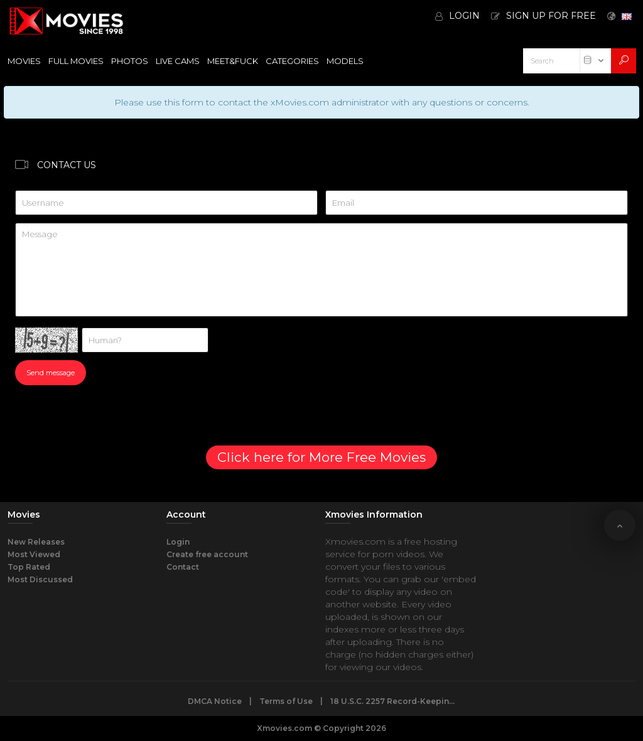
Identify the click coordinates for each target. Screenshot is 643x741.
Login (178, 541)
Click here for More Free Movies (321, 457)
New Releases (36, 541)
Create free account (207, 554)
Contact (182, 567)
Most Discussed (40, 579)
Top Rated (29, 567)
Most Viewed (34, 554)
